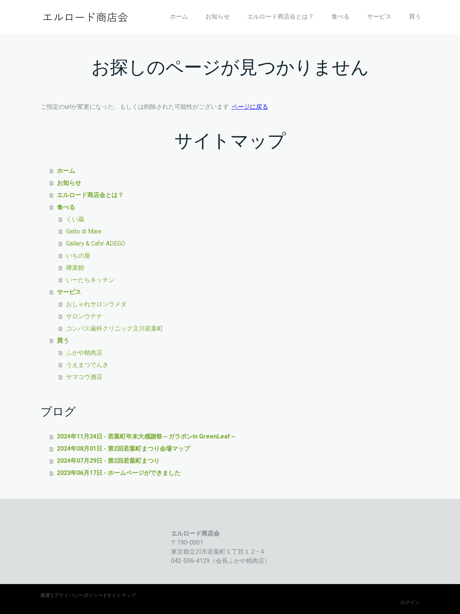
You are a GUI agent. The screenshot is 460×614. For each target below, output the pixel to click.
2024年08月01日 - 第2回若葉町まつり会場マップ (123, 448)
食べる (340, 16)
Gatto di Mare (84, 231)
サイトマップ (121, 595)
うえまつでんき (87, 364)
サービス (379, 16)
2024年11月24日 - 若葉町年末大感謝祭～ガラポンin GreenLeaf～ (146, 436)
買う (415, 16)
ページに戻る (250, 106)
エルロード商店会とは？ (280, 16)
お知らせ (218, 16)
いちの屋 (78, 255)
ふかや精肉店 (84, 352)
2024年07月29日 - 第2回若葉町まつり (108, 460)
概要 (45, 595)
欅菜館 (75, 267)
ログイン (410, 602)
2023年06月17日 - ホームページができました (119, 472)
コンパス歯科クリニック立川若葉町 (114, 328)
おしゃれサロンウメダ (96, 304)
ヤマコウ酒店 (84, 377)
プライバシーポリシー (78, 595)
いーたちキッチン (90, 280)
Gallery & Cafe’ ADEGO (95, 243)
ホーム (179, 16)
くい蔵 (75, 219)
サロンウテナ (84, 316)
